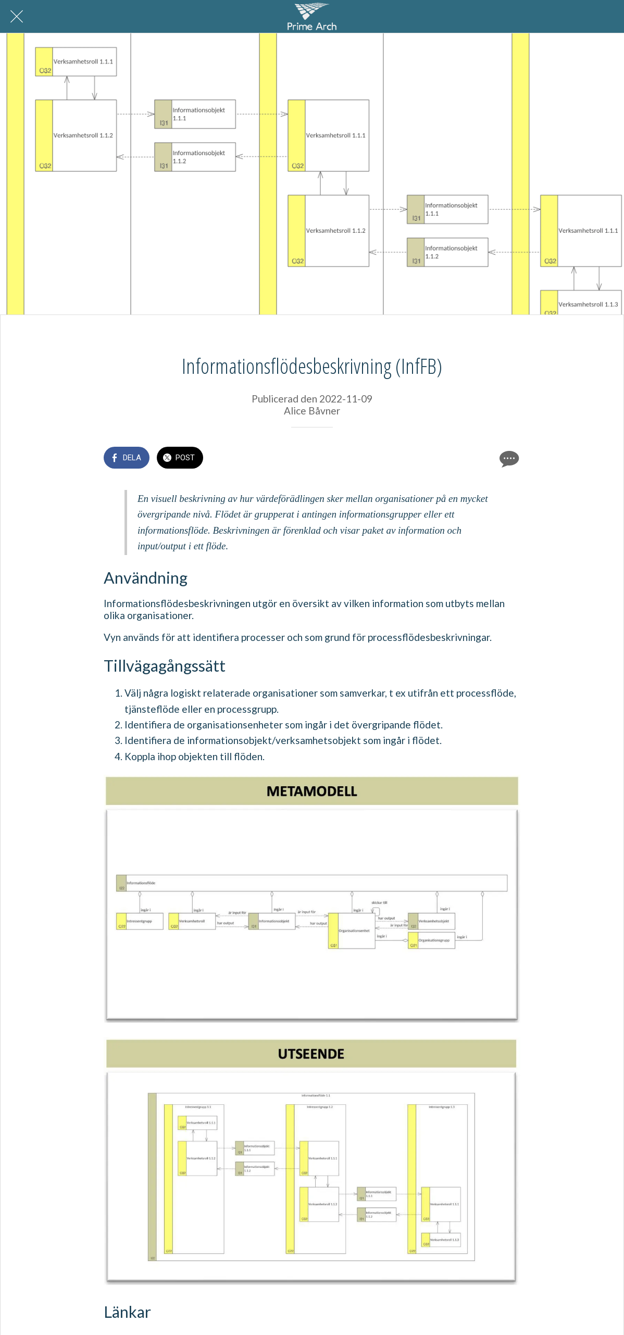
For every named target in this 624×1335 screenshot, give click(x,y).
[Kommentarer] (507, 458)
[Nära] (16, 16)
